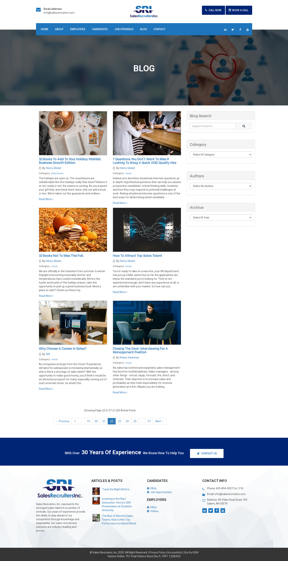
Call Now (212, 10)
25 (135, 421)
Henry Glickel (53, 168)
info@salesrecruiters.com (59, 12)
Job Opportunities (159, 492)
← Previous (62, 421)
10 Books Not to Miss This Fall (61, 255)
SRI (48, 354)
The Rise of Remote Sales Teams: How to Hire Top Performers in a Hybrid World (119, 519)
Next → (159, 421)
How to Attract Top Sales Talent (137, 255)
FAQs (152, 488)
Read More (46, 199)
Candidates (100, 29)
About (59, 29)
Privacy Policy (157, 552)
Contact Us (207, 453)
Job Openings (123, 29)
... (81, 421)
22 (111, 421)
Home (44, 29)
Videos (153, 511)
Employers (77, 29)
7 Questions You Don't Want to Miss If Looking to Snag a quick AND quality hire (144, 160)
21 (103, 421)
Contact (159, 29)
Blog (143, 29)
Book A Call (238, 10)
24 (127, 421)
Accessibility (174, 552)
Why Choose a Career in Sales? (62, 348)
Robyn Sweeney (129, 357)
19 (88, 421)
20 (96, 421)
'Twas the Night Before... (116, 489)
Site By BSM (191, 552)
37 (149, 421)
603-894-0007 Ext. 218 (229, 488)
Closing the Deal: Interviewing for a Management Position (140, 350)
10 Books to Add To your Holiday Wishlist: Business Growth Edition (70, 160)
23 (119, 421)
